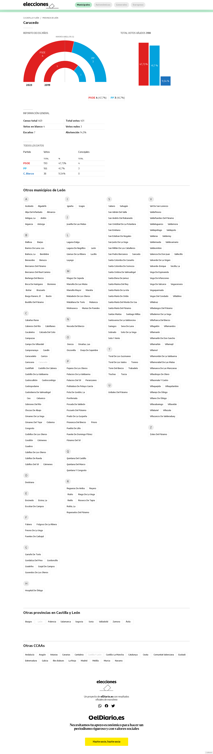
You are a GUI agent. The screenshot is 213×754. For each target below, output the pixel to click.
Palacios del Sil (74, 380)
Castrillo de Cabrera (47, 368)
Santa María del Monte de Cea (122, 302)
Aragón (42, 654)
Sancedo (136, 254)
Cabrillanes (50, 326)
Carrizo (44, 356)
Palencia (52, 621)
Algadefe (42, 206)
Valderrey (166, 236)
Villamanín (155, 332)
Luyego (70, 260)
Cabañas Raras (32, 320)
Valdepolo (171, 230)
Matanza (93, 302)
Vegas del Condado (159, 296)
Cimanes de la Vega (34, 416)
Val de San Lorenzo (159, 206)
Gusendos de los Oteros (36, 572)
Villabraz (154, 302)
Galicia (45, 660)
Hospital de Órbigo (34, 590)
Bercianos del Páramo (35, 266)
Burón (49, 296)
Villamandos (170, 326)
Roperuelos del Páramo (78, 512)
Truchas (112, 374)
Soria (91, 621)
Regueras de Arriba (76, 488)
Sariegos (112, 326)
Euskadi (182, 654)
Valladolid (103, 621)
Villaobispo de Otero (159, 374)
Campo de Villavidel (34, 344)
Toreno (134, 362)
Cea (28, 398)
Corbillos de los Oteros (36, 434)
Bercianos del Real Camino (37, 272)
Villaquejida (155, 386)
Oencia (70, 344)
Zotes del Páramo (158, 434)
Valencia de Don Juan (160, 254)
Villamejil (169, 344)
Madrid (84, 660)
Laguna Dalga (73, 242)
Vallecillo (178, 254)
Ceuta (145, 654)
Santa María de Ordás (118, 296)
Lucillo (94, 254)
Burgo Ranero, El (33, 296)
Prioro (94, 422)
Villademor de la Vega (160, 314)
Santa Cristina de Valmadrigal (122, 272)
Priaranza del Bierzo (76, 422)
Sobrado (112, 332)
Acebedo (29, 206)
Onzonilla (71, 350)
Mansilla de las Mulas (77, 284)
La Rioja (72, 660)
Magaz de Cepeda (75, 278)
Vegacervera (177, 284)
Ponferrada (72, 398)
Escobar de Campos (34, 506)
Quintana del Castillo (76, 458)
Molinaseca (72, 308)
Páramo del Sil (74, 440)
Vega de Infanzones (159, 278)
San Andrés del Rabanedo (120, 218)
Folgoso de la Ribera (47, 524)
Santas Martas (115, 314)
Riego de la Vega (86, 494)
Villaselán (172, 404)
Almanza (51, 212)
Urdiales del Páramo (118, 392)
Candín (46, 350)
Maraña (89, 290)
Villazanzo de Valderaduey (162, 416)
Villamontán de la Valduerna (163, 356)
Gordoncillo (52, 560)
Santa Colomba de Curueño (121, 260)
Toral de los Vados (117, 362)
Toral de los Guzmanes (119, 356)
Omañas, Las (84, 344)
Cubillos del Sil (32, 464)
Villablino (177, 296)
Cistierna (51, 422)
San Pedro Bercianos (118, 254)
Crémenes (42, 440)
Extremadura (31, 660)
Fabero (28, 524)
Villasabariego (156, 404)
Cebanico (41, 398)
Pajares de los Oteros (77, 368)
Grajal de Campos (46, 566)
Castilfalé (29, 368)
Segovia (79, 621)
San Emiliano (114, 230)
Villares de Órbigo (158, 398)
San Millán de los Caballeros (121, 248)
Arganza (29, 224)
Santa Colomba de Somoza (121, 266)
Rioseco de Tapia (86, 500)
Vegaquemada (157, 290)
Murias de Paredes (91, 308)
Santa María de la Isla (118, 290)
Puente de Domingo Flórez (79, 434)
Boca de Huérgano (34, 284)
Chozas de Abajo (33, 410)
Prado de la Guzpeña (77, 416)
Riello (70, 500)
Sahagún (124, 206)
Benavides (30, 260)
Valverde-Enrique (158, 266)
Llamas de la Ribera (76, 254)
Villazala (167, 410)
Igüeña (70, 206)
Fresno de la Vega (34, 530)
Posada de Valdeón (76, 404)
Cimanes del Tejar (33, 422)
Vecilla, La (175, 266)
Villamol (154, 350)
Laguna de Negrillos (76, 248)
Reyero (92, 488)
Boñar (28, 290)
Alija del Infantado (33, 212)
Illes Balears (58, 660)
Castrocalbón (31, 380)
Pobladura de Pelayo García (80, 386)
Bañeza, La (30, 254)
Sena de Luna (127, 326)
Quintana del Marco (76, 464)
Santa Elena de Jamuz (118, 278)
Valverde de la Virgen (160, 260)
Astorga (41, 224)
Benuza (43, 260)
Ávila (128, 621)
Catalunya (133, 654)
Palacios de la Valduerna (78, 374)
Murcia (107, 660)
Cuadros (29, 446)
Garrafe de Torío (33, 554)
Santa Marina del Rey (118, 284)
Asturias (54, 654)
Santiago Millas (133, 314)
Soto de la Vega (128, 332)
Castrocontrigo (49, 380)
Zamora (116, 621)
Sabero (111, 206)
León (93, 248)
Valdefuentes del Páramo (162, 218)
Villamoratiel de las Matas (162, 362)
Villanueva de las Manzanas (163, 368)
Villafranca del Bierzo (160, 320)
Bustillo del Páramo (34, 302)
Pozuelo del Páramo (76, 410)
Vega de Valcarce (158, 284)
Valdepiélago (156, 230)
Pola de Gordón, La (76, 392)
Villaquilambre (172, 386)
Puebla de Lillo (74, 428)
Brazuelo (41, 290)
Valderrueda (155, 242)
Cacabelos (30, 332)
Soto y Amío (114, 338)
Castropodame (32, 386)
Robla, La (71, 506)
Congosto (29, 428)
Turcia (124, 374)
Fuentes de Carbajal (34, 536)
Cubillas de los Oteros (35, 452)
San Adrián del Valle (117, 212)
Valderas (154, 236)
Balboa (28, 242)
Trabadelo (133, 368)
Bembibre (44, 254)
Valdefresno (155, 212)
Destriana (29, 482)
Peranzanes (91, 380)
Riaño (70, 494)
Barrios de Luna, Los (34, 248)
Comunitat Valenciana (164, 654)
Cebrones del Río (33, 404)
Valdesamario (172, 242)
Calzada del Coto (47, 332)
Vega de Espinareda (159, 272)
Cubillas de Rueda (33, 458)
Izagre (82, 206)
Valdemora (173, 224)
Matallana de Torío (76, 302)
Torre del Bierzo (116, 368)
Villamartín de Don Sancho (162, 338)
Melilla (96, 660)
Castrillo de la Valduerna (36, 374)
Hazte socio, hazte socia (106, 741)
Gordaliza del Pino (34, 560)
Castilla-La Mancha (115, 654)
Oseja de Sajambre (89, 350)
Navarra (118, 660)
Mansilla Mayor (74, 290)
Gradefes (29, 566)
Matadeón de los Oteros (78, 296)
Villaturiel (154, 410)
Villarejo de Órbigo (159, 392)
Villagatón (154, 326)
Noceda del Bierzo (75, 326)
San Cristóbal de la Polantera (122, 224)
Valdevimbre (156, 248)
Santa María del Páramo (119, 308)
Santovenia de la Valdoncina (122, 320)
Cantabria (79, 654)
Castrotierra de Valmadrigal (38, 392)
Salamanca (66, 621)
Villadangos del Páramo (161, 308)
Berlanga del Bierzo (34, 278)
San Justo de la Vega (118, 242)
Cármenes (48, 464)
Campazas (30, 338)
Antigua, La (30, 218)
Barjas (40, 242)
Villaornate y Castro (159, 380)
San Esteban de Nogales (119, 236)
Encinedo (29, 500)
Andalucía (29, 654)
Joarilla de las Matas (76, 224)
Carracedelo (30, 356)
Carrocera (29, 362)
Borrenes (51, 284)
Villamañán (155, 344)
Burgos (28, 621)
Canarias (66, 654)
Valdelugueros (156, 224)
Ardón (43, 218)
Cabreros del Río (33, 326)
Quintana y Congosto (77, 470)
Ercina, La (42, 500)
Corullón (29, 440)
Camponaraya (31, 350)
